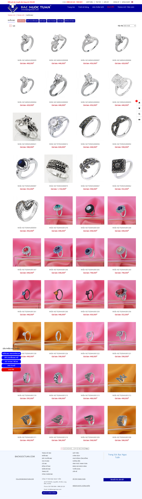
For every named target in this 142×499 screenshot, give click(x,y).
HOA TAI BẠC (51, 21)
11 (76, 449)
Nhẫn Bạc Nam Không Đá (11, 354)
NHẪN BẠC (29, 15)
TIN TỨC (98, 2)
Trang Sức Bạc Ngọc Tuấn (117, 456)
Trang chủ (11, 15)
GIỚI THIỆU (89, 2)
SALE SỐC (11, 370)
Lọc (14, 26)
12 (79, 449)
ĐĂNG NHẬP (126, 2)
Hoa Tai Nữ (11, 366)
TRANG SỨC (21, 15)
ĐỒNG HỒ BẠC (70, 21)
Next (86, 449)
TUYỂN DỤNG (76, 469)
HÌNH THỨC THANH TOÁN (80, 463)
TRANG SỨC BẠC (46, 453)
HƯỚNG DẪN (76, 461)
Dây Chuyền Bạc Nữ (11, 358)
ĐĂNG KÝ (116, 2)
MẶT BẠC (43, 21)
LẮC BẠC (60, 21)
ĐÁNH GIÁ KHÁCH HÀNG (80, 466)
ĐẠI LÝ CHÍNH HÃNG (49, 493)
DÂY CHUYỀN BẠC (32, 21)
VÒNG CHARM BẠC (47, 474)
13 (83, 449)
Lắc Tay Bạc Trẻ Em (11, 362)
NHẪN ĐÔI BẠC (46, 469)
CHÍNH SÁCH (76, 455)
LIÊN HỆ (106, 2)
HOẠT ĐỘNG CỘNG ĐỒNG (80, 458)
